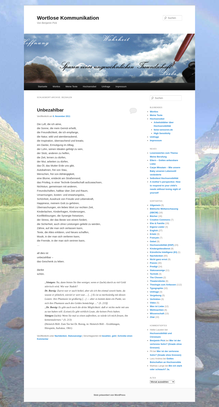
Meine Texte (72, 86)
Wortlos (56, 86)
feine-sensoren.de (163, 129)
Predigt (154, 266)
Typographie (156, 288)
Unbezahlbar (50, 110)
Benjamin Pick (157, 340)
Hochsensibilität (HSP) (162, 245)
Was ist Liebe (157, 306)
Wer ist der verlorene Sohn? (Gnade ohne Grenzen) (166, 344)
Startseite (42, 86)
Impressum (120, 86)
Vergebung (155, 295)
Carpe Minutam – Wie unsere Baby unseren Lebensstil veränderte (165, 171)
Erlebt (153, 234)
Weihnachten (157, 310)
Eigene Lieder (157, 227)
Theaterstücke (157, 281)
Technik (154, 274)
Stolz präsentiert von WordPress (109, 395)
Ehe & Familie (157, 223)
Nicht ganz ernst (158, 259)
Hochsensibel (89, 86)
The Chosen (156, 277)
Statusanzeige (75, 336)
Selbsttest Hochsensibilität (164, 178)
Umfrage (106, 86)
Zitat (152, 317)
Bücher (154, 216)
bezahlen (106, 336)
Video (153, 302)
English (154, 230)
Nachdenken (61, 336)
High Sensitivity (162, 133)
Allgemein (155, 205)
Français (154, 237)
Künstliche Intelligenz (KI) (163, 252)
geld (114, 336)
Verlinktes (155, 299)
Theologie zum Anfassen (163, 284)
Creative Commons (160, 219)
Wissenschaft (157, 313)
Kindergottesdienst (160, 248)
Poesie (153, 263)
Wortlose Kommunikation (68, 18)
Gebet (153, 241)
